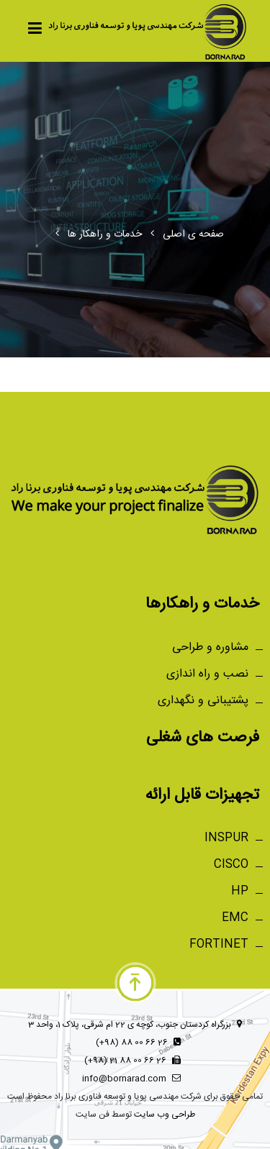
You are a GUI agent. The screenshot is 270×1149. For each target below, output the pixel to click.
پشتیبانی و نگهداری (203, 700)
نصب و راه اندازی (207, 674)
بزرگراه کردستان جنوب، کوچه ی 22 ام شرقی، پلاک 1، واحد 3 (135, 1024)
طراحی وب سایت (164, 1114)
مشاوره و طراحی (210, 647)
